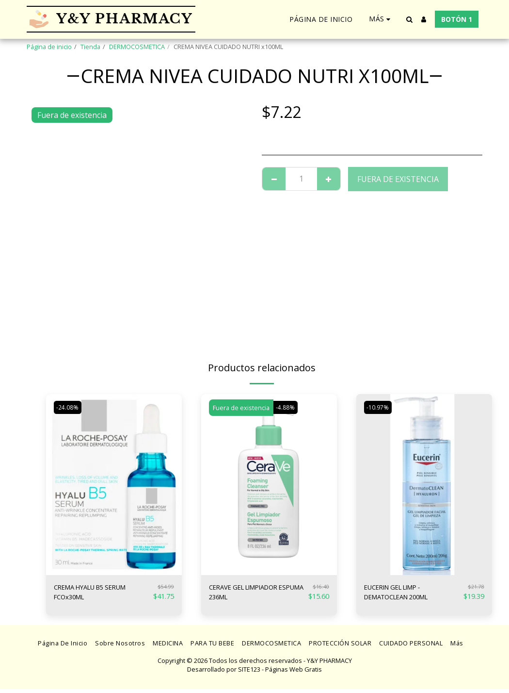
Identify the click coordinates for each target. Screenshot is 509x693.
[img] (114, 484)
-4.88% (286, 407)
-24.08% (69, 407)
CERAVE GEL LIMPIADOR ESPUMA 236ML (253, 594)
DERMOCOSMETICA (137, 46)
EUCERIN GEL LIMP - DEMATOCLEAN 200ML (406, 594)
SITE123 (249, 674)
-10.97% (379, 407)
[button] (409, 19)
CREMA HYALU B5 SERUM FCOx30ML (100, 594)
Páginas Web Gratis (293, 674)
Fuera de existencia (398, 179)
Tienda (90, 46)
